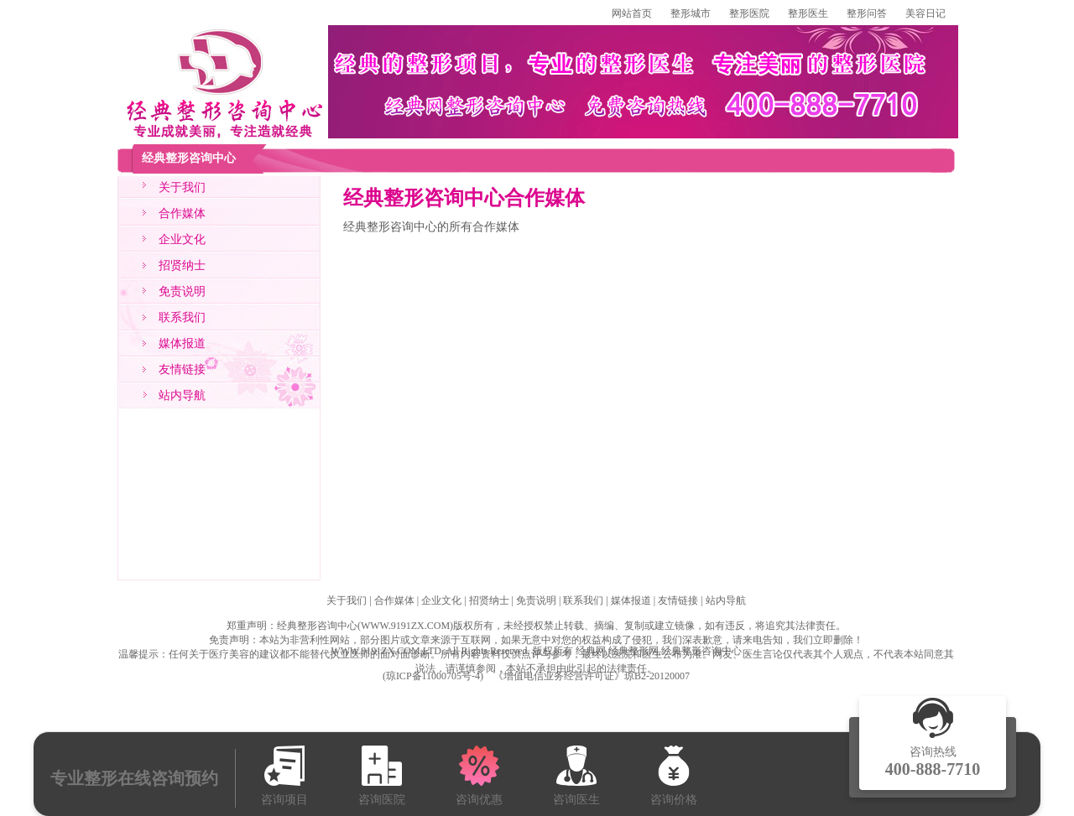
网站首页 (632, 13)
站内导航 (182, 395)
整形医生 (808, 13)
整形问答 (867, 13)
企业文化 (182, 239)
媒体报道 (182, 343)
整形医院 (749, 13)
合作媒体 (182, 213)
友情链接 (182, 369)
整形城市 (690, 13)
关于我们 (182, 187)
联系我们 (182, 317)
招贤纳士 (182, 265)
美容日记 (925, 13)
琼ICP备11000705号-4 (433, 676)
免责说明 (182, 291)
